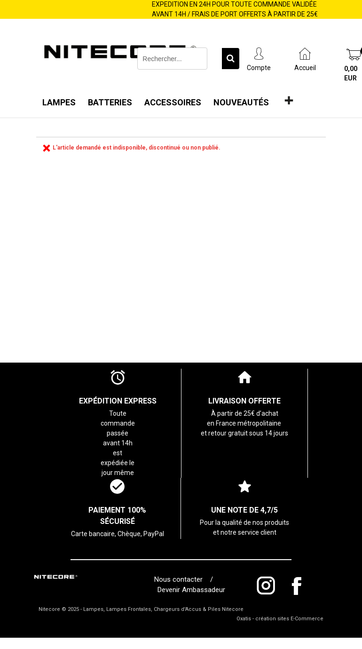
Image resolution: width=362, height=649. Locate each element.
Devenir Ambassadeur (191, 590)
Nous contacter (180, 579)
